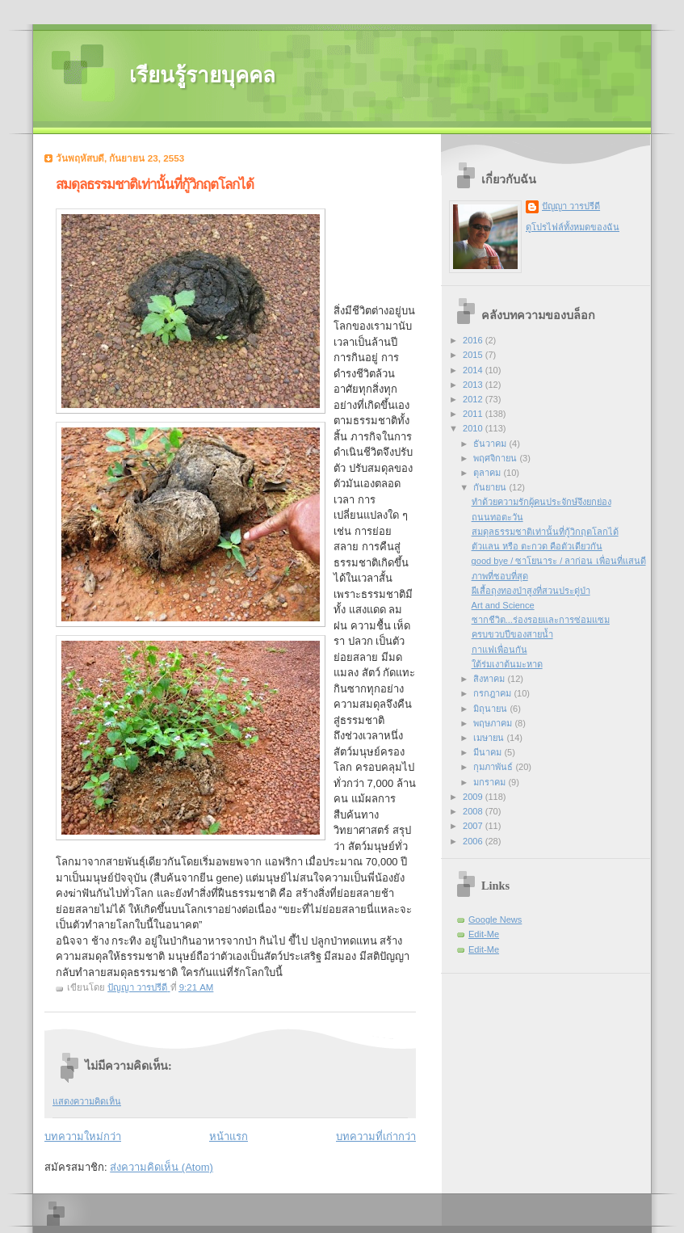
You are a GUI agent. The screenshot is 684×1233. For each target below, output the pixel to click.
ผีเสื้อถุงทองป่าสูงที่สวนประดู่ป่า (531, 590)
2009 (474, 797)
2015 (474, 355)
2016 (474, 340)
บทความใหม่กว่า (82, 1136)
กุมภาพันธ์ (494, 767)
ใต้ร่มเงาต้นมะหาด (507, 664)
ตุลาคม (488, 473)
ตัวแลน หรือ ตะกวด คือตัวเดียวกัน (537, 546)
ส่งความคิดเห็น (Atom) (161, 1167)
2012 (474, 399)
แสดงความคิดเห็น (86, 1101)
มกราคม (490, 782)
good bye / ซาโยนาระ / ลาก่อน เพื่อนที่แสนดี (559, 561)
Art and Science (503, 605)
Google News (495, 919)
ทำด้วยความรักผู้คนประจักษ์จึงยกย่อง (541, 502)
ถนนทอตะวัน (497, 517)
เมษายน (489, 738)
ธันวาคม (491, 443)
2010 (474, 428)
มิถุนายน (491, 708)
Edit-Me (483, 934)
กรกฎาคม (493, 693)
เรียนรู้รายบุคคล (202, 75)
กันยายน (491, 487)
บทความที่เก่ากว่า (376, 1136)
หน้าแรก (228, 1136)
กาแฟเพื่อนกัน (499, 649)
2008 (474, 811)
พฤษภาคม (493, 723)
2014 (474, 370)
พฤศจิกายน (496, 458)
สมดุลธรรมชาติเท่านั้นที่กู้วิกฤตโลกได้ (545, 532)
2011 (474, 414)
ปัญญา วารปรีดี (571, 206)
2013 (474, 384)
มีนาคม (488, 752)
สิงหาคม (490, 679)
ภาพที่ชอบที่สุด (500, 576)
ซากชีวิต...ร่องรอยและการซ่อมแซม (541, 620)
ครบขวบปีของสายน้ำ (512, 634)
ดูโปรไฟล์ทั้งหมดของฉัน (572, 227)
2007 (474, 826)
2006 (474, 841)
